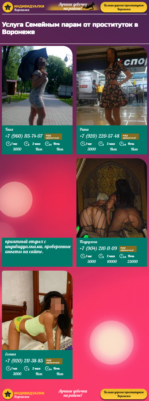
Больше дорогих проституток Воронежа (124, 7)
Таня (9, 129)
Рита (84, 129)
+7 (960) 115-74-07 (33, 136)
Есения (10, 354)
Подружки (88, 241)
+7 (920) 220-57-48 (109, 136)
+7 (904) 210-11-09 (108, 249)
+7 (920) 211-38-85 (33, 361)
